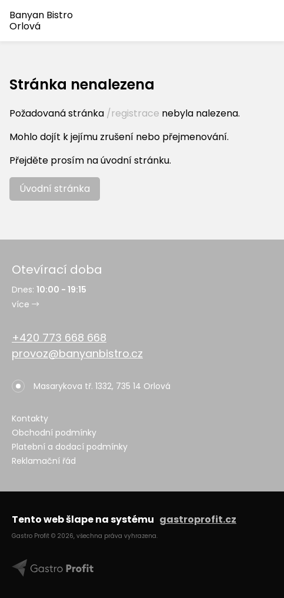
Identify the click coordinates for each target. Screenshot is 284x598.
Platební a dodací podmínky (70, 447)
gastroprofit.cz (197, 519)
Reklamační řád (44, 461)
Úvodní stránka (54, 188)
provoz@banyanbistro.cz (77, 353)
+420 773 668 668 (59, 337)
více (25, 304)
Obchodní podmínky (54, 432)
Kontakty (30, 418)
